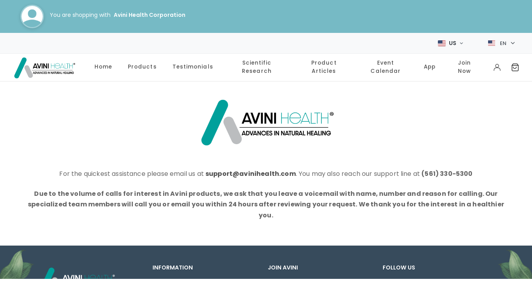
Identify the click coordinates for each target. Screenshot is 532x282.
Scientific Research (257, 64)
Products (142, 64)
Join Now (464, 64)
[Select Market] (450, 41)
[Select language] (501, 42)
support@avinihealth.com (250, 171)
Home (103, 64)
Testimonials (192, 64)
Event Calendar (385, 64)
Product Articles (324, 64)
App (430, 64)
